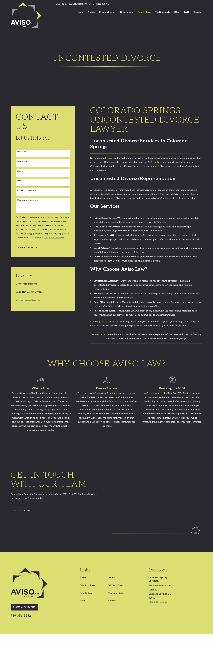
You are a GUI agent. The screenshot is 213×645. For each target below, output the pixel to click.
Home (83, 533)
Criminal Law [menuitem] (106, 12)
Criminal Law (87, 540)
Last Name (22, 161)
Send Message (27, 247)
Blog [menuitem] (177, 12)
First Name (22, 152)
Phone (20, 171)
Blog (82, 556)
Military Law (115, 540)
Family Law (86, 548)
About (111, 533)
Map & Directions (158, 557)
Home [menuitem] (80, 12)
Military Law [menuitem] (126, 12)
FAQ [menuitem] (186, 12)
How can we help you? (27, 200)
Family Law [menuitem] (144, 12)
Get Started (19, 488)
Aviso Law (156, 162)
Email (19, 181)
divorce (108, 158)
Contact (112, 556)
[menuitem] (43, 284)
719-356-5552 (99, 3)
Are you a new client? (27, 190)
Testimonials (115, 548)
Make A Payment (24, 562)
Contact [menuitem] (197, 12)
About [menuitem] (91, 12)
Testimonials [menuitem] (162, 12)
